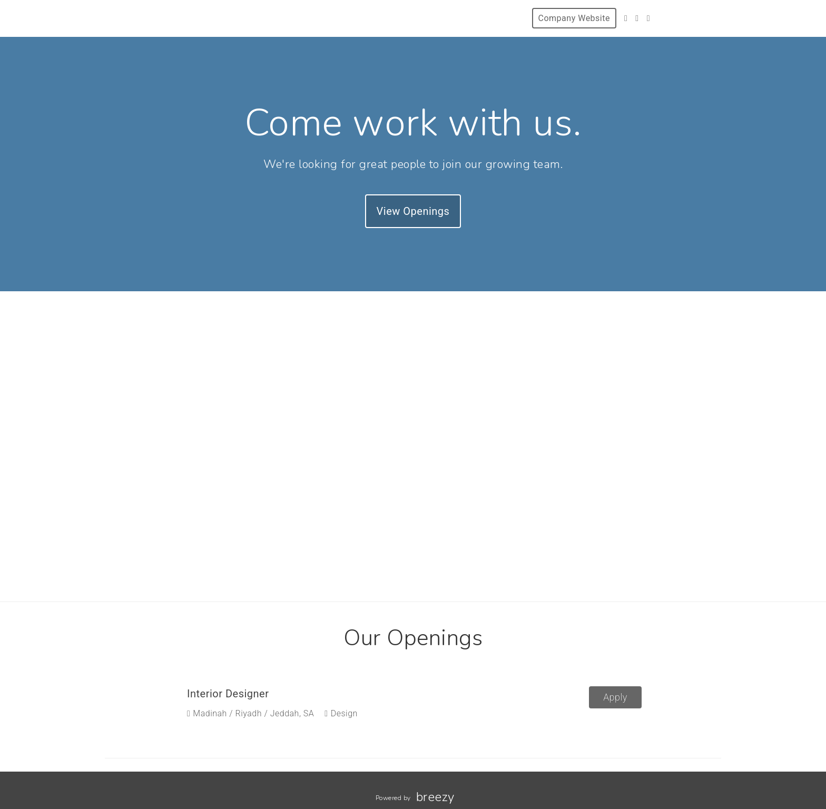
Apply (615, 697)
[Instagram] (636, 18)
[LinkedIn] (648, 18)
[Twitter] (625, 18)
